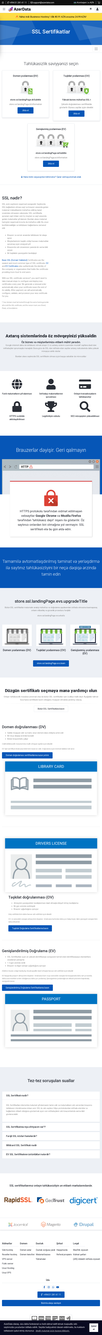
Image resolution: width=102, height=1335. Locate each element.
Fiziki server (7, 1263)
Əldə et (25, 110)
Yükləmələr (41, 1259)
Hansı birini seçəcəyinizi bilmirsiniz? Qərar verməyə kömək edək (51, 177)
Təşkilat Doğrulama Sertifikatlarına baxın (30, 928)
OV (47, 263)
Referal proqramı (64, 1254)
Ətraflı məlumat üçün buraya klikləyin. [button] (53, 1331)
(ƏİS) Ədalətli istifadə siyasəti (86, 1259)
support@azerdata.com (42, 2)
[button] (4, 9)
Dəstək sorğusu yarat (45, 1250)
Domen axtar (25, 1250)
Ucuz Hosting (8, 1268)
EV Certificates (12, 266)
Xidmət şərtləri (79, 1254)
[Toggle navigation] (96, 48)
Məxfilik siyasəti (80, 1250)
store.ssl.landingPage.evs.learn (51, 663)
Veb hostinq (7, 1250)
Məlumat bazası (43, 1254)
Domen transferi (27, 1254)
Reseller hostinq (9, 1254)
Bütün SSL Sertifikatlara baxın (51, 709)
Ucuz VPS (6, 1272)
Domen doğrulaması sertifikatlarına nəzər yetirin (27, 755)
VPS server (7, 1259)
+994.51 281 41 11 (17, 2)
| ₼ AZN (84, 2)
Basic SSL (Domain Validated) (14, 260)
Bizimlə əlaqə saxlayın (51, 1303)
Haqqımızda (61, 1250)
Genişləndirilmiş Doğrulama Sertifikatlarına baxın (27, 987)
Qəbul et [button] (93, 1327)
